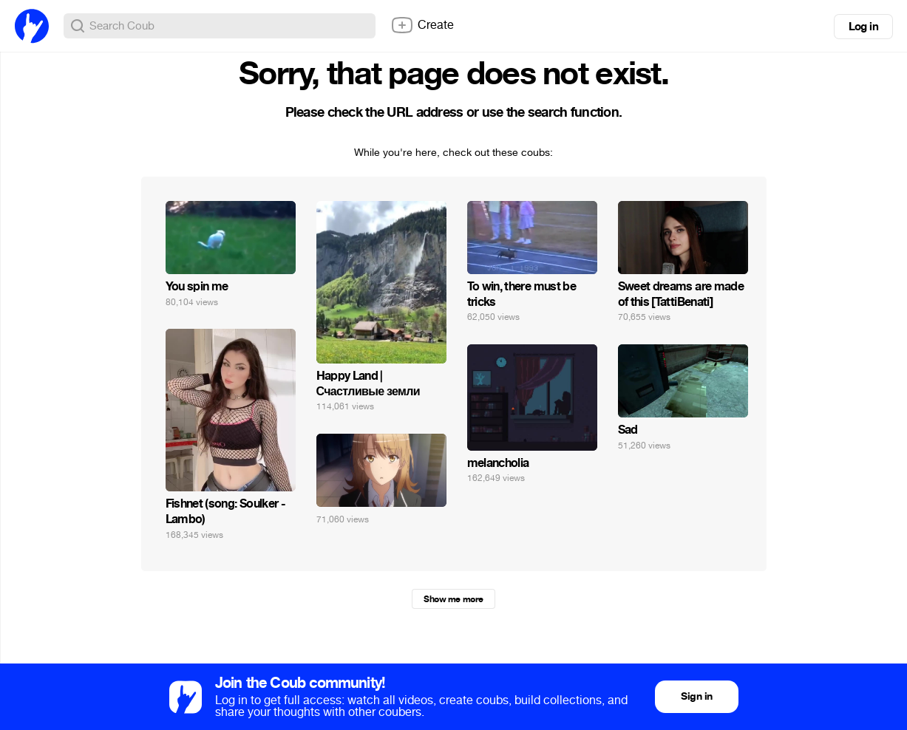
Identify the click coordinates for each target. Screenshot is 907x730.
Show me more (453, 599)
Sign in (696, 696)
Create (422, 25)
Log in (863, 26)
